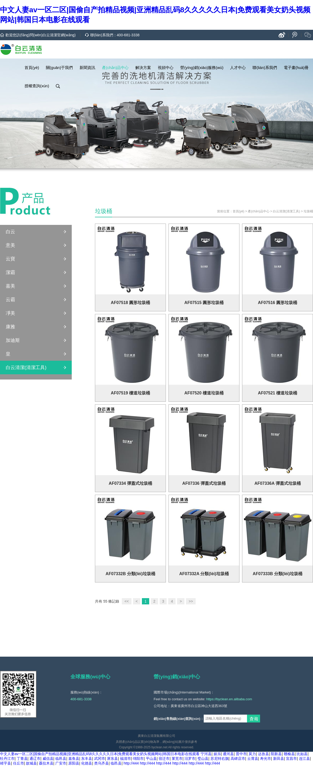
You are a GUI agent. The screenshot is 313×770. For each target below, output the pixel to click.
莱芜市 (177, 758)
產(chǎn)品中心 (115, 67)
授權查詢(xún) (37, 86)
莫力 (252, 754)
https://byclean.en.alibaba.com (229, 699)
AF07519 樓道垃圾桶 (130, 393)
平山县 (151, 758)
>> (191, 601)
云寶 (10, 258)
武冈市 (99, 758)
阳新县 (276, 754)
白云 (10, 231)
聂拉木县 (46, 763)
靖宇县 (5, 763)
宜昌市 (291, 758)
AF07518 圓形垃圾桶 (130, 302)
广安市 (60, 763)
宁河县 (206, 754)
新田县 (278, 758)
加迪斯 (13, 340)
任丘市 (18, 763)
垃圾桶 (308, 211)
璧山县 (202, 758)
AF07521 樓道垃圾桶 (277, 393)
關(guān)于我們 (59, 67)
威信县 (48, 758)
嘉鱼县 (73, 758)
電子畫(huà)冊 (296, 67)
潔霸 (10, 272)
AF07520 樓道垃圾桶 (204, 393)
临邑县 (60, 758)
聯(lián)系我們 (264, 67)
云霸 (10, 299)
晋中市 (241, 754)
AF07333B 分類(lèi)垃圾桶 (277, 573)
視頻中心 (165, 67)
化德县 (86, 763)
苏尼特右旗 (219, 758)
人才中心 (238, 67)
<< (126, 601)
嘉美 (10, 286)
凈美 (10, 313)
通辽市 (34, 758)
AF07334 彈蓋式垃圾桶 (130, 483)
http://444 (131, 763)
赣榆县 (289, 754)
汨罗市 (189, 758)
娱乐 (217, 754)
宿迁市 (164, 758)
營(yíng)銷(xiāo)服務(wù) (201, 67)
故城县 (31, 763)
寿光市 (265, 758)
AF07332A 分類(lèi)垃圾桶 (204, 573)
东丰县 (86, 758)
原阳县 (73, 763)
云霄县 (252, 758)
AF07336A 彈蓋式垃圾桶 (277, 483)
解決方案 (143, 67)
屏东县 (112, 758)
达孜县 (263, 754)
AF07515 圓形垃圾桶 (204, 302)
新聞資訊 (87, 67)
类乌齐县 (101, 763)
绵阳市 (138, 758)
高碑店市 (238, 758)
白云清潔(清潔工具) (26, 367)
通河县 (228, 754)
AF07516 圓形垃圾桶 (277, 302)
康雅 (10, 326)
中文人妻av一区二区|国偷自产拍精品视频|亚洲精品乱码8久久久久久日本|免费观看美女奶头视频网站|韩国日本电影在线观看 (100, 754)
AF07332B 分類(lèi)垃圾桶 (130, 573)
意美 (10, 245)
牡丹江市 (7, 758)
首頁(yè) (32, 67)
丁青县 (22, 758)
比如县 (302, 754)
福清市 (125, 758)
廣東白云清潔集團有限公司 (156, 736)
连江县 (304, 758)
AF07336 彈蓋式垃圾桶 (204, 483)
